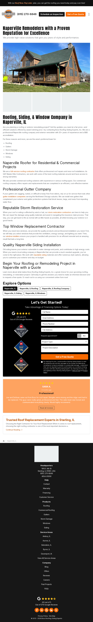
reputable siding (40, 255)
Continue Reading (14, 430)
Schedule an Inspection (51, 14)
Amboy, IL (46, 536)
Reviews (46, 575)
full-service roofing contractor (23, 171)
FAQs (46, 589)
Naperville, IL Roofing (29, 288)
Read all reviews (46, 408)
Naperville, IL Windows (35, 293)
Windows (46, 523)
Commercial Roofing (47, 510)
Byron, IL (46, 549)
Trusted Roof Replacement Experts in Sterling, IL (40, 420)
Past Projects (46, 584)
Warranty (46, 488)
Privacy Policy (43, 616)
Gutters (46, 514)
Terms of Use (76, 370)
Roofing (46, 506)
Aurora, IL (46, 541)
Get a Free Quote (75, 14)
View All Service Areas (47, 558)
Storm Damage (46, 519)
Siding (46, 528)
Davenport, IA (46, 554)
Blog (46, 567)
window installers (13, 236)
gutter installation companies (14, 196)
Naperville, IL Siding (13, 293)
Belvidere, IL (46, 545)
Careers (46, 580)
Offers (46, 571)
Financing (46, 493)
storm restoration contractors (59, 212)
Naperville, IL (10, 288)
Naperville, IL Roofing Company (55, 288)
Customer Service (46, 497)
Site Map (52, 616)
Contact (46, 484)
